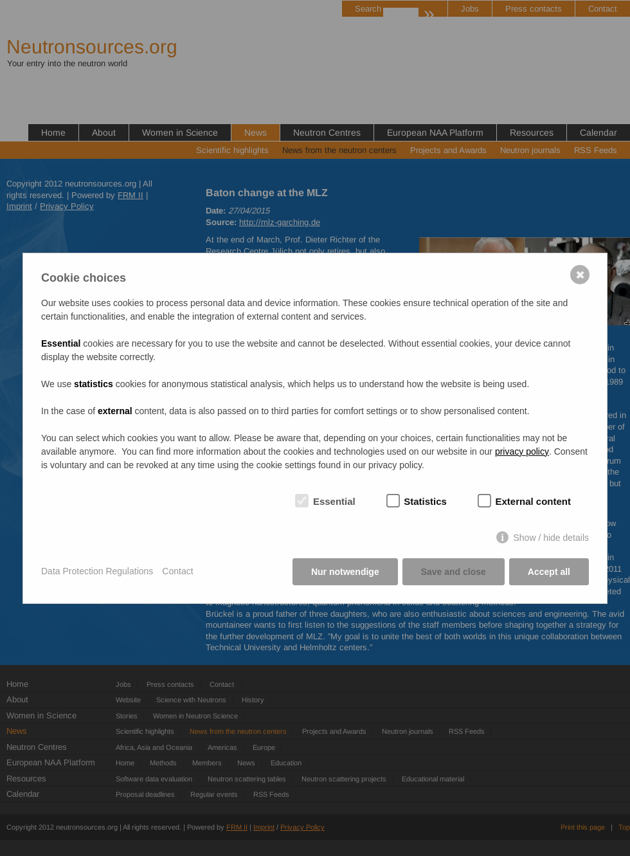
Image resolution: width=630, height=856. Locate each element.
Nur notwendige (345, 572)
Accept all (549, 572)
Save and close (453, 572)
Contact (177, 571)
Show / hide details (551, 538)
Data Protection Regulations (97, 571)
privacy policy (522, 451)
